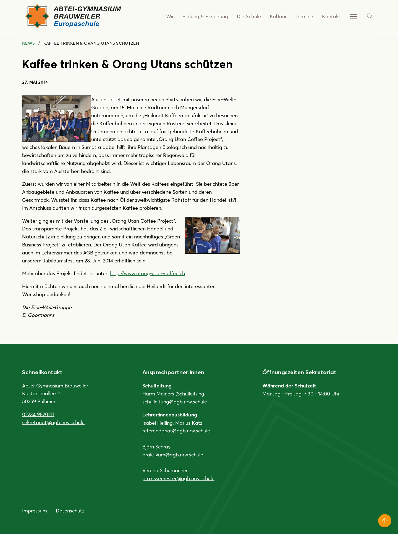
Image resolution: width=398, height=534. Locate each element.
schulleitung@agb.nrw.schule (174, 401)
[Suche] (370, 16)
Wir (171, 16)
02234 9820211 (38, 414)
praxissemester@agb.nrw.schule (178, 478)
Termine (304, 16)
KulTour (278, 16)
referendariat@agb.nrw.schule (176, 430)
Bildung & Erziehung (206, 16)
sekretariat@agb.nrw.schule (53, 422)
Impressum (34, 510)
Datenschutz (70, 510)
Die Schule (249, 16)
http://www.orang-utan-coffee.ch (147, 273)
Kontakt (331, 16)
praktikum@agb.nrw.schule (172, 454)
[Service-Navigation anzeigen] (353, 16)
